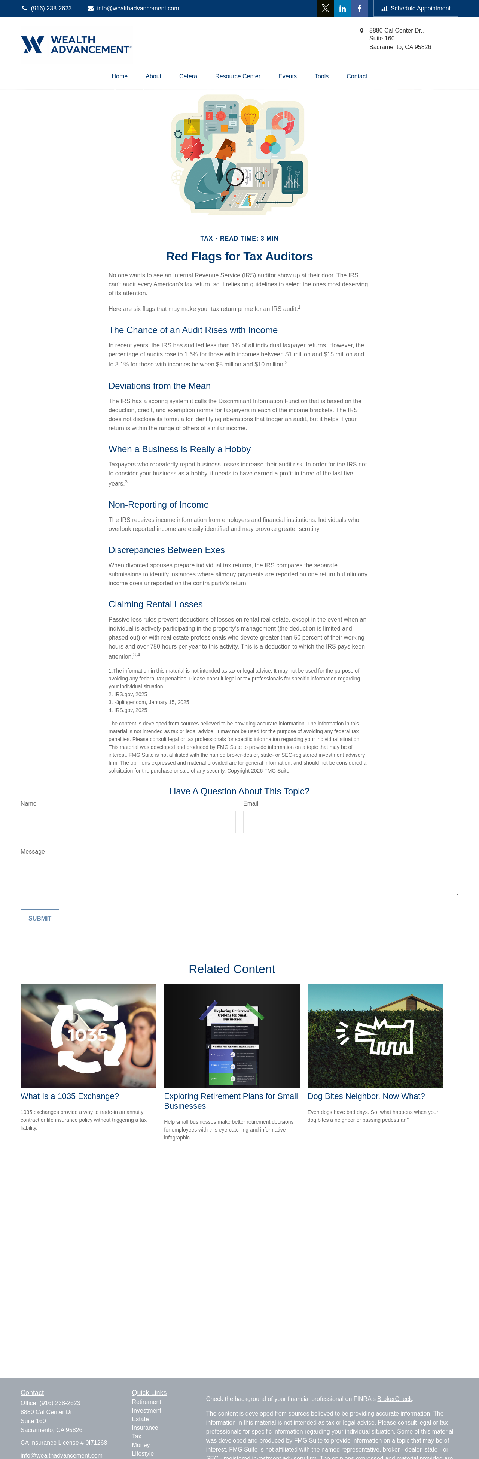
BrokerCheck (394, 1399)
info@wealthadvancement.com (133, 8)
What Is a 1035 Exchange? (70, 1096)
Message (33, 851)
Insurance (145, 1428)
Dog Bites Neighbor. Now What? (366, 1096)
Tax (136, 1436)
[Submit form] (40, 918)
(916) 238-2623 (59, 1403)
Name (29, 803)
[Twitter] (325, 8)
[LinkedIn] (342, 8)
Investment (146, 1410)
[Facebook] (359, 8)
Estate (140, 1419)
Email (250, 803)
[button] (120, 76)
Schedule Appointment (416, 8)
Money (141, 1445)
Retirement (146, 1402)
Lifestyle (143, 1453)
